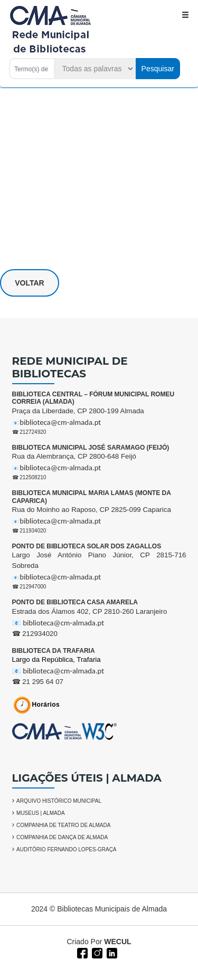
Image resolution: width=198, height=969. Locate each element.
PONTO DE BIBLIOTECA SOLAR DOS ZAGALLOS (87, 546)
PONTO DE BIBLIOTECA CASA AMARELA (75, 602)
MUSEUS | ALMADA (40, 813)
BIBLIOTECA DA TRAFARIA (53, 650)
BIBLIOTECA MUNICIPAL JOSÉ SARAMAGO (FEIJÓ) (90, 447)
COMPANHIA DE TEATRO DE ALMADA (63, 825)
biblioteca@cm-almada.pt (60, 422)
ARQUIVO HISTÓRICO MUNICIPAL (58, 801)
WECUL (117, 941)
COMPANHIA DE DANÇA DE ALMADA (62, 837)
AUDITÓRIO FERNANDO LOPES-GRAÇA (66, 849)
